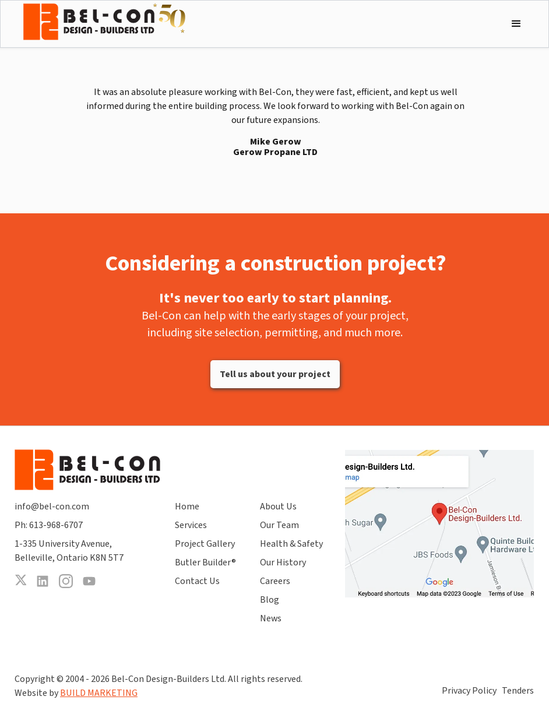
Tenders (518, 690)
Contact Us (197, 581)
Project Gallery (205, 543)
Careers (275, 581)
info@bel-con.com (52, 506)
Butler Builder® (205, 562)
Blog (269, 599)
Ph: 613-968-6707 (49, 525)
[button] (516, 23)
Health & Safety (291, 543)
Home (187, 506)
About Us (278, 506)
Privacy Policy (469, 690)
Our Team (279, 525)
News (270, 618)
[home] (104, 22)
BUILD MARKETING (99, 693)
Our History (283, 562)
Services (191, 525)
